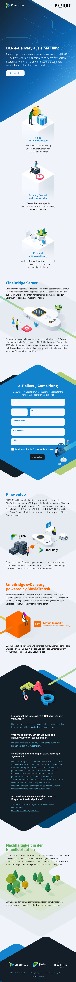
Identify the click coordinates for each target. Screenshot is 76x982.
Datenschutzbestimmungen (44, 449)
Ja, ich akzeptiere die (35, 449)
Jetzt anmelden (15, 73)
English (41, 976)
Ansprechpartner (19, 420)
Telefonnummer (18, 430)
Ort (32, 410)
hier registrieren (33, 745)
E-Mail (15, 440)
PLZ (14, 410)
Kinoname (16, 401)
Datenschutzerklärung (51, 973)
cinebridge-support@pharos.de (25, 810)
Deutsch (34, 976)
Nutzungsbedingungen (36, 973)
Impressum (62, 973)
